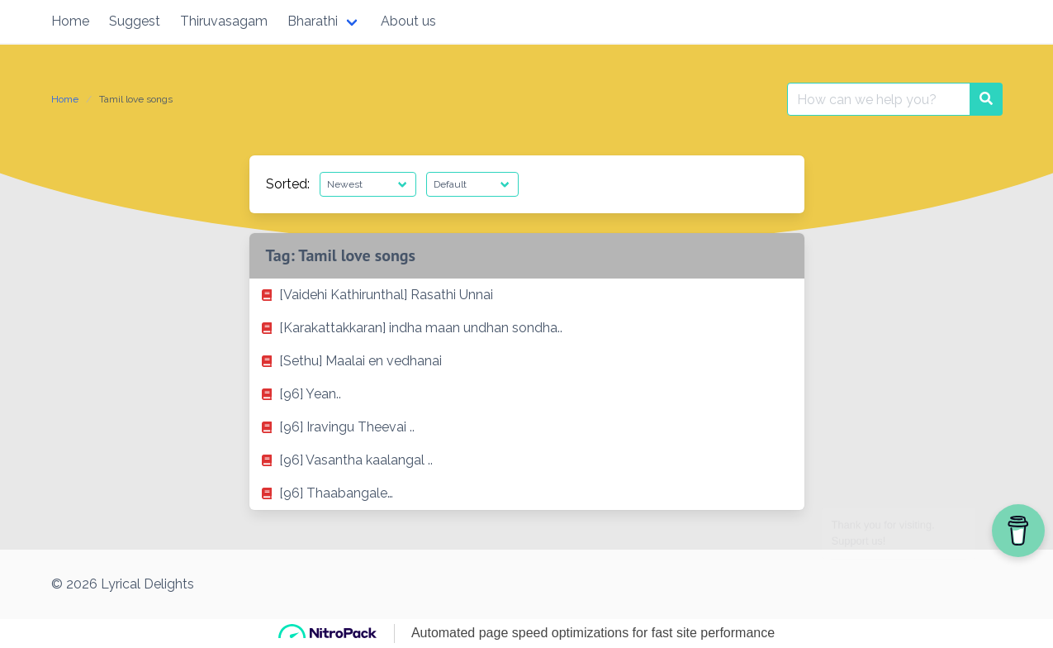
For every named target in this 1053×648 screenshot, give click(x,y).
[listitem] (526, 295)
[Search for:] (878, 99)
